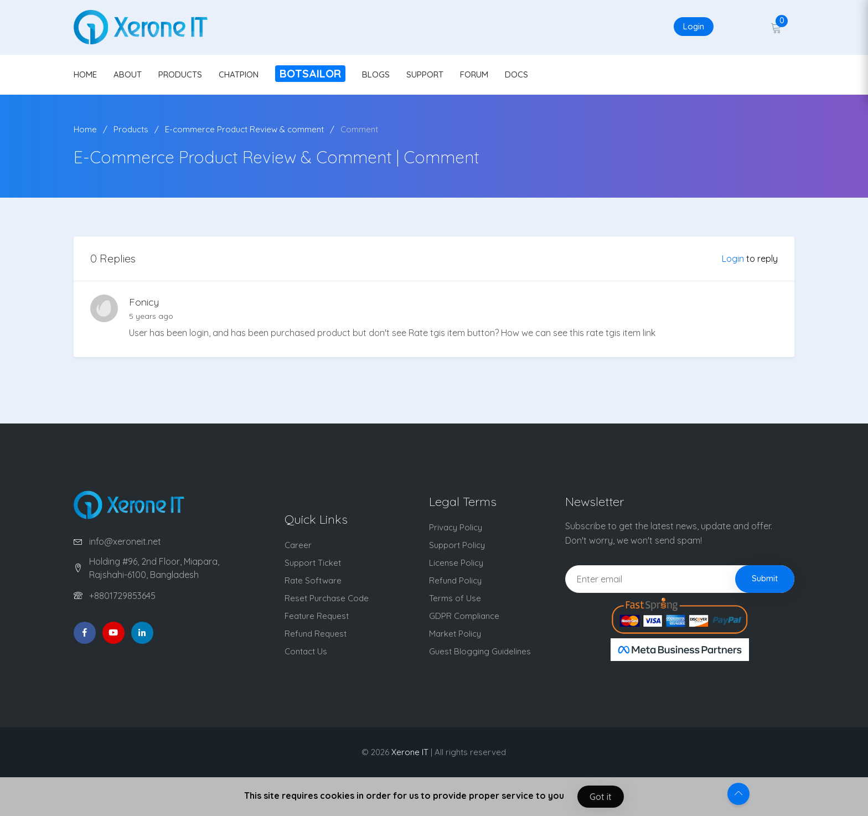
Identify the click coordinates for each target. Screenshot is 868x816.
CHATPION (239, 74)
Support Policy (457, 545)
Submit (765, 578)
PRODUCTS (180, 74)
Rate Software (313, 580)
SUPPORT (424, 74)
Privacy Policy (455, 527)
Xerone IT (409, 752)
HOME (85, 74)
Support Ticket (313, 562)
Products (130, 129)
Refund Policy (455, 580)
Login (693, 26)
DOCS (516, 74)
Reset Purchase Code (327, 598)
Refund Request (316, 633)
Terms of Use (455, 598)
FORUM (474, 74)
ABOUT (127, 74)
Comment (359, 129)
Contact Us (306, 651)
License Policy (456, 562)
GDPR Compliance (464, 616)
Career (298, 545)
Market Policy (455, 633)
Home (85, 129)
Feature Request (317, 616)
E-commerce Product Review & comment (244, 129)
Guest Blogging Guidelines (480, 651)
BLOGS (376, 74)
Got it (601, 796)
